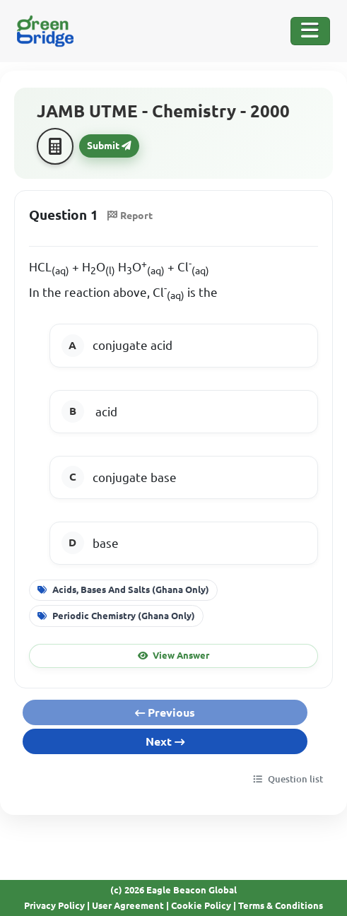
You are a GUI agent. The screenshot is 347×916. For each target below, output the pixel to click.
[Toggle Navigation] (310, 31)
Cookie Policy (201, 905)
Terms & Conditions (280, 905)
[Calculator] (55, 146)
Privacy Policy (54, 905)
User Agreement (128, 905)
